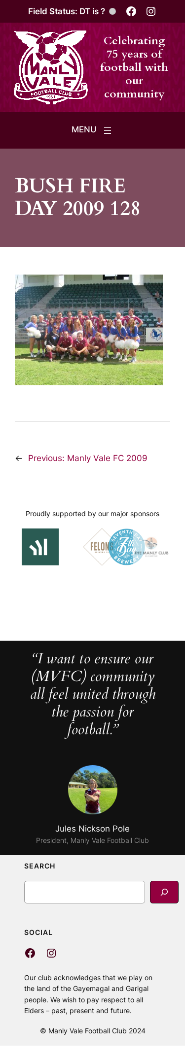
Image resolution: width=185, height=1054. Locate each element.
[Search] (164, 892)
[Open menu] (92, 130)
